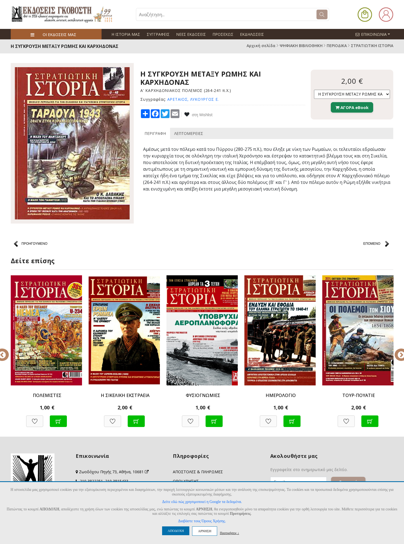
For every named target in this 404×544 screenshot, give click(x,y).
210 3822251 (91, 481)
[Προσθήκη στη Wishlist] (34, 418)
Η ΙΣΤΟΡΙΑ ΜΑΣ (125, 34)
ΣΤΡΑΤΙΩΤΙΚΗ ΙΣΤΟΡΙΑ (372, 45)
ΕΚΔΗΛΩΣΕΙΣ (252, 34)
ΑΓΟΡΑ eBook (351, 107)
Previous (6, 351)
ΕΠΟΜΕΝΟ (371, 244)
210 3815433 (116, 481)
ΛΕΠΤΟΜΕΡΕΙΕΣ (188, 133)
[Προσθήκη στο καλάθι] (58, 418)
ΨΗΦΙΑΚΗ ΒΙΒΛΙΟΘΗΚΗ (301, 45)
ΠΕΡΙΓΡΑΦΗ (155, 133)
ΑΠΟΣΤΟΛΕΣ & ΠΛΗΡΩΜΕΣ (198, 471)
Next (397, 351)
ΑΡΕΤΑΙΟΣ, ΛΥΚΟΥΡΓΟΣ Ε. (193, 99)
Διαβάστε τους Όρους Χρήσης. (202, 521)
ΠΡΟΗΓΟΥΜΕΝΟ (34, 244)
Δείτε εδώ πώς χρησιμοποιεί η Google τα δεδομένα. (202, 502)
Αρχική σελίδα (261, 45)
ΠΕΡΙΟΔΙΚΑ (337, 45)
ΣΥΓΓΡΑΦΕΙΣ (158, 34)
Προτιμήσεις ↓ (229, 533)
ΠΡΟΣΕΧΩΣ (222, 34)
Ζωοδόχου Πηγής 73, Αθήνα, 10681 (114, 471)
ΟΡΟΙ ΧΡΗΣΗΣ (186, 481)
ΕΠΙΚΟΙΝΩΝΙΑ (375, 34)
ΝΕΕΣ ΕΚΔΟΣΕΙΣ (191, 34)
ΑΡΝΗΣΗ (204, 531)
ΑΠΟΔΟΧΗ (176, 531)
